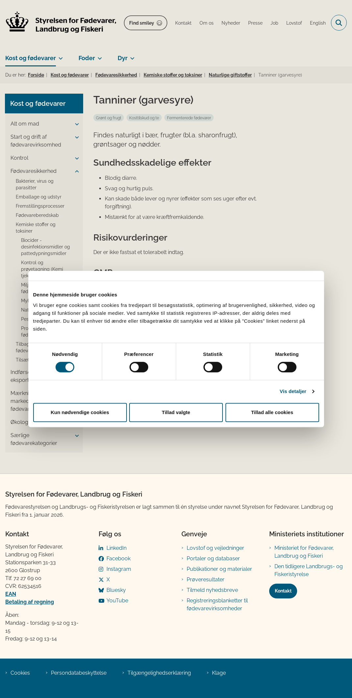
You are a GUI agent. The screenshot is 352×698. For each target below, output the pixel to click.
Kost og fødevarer (30, 58)
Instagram (118, 569)
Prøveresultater (205, 579)
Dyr (123, 58)
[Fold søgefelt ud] (339, 23)
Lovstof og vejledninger (215, 548)
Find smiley (141, 23)
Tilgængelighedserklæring (159, 673)
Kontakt (283, 590)
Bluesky (116, 590)
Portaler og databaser (213, 558)
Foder (87, 58)
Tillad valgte (176, 412)
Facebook (118, 558)
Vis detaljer (293, 391)
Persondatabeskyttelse (78, 673)
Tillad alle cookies (272, 412)
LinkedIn (116, 548)
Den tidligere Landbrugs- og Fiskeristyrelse (308, 570)
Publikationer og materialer (219, 569)
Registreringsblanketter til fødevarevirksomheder (217, 604)
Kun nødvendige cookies (80, 412)
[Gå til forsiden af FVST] (58, 23)
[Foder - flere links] (98, 55)
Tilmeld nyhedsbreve (212, 590)
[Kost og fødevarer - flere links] (59, 55)
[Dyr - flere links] (131, 55)
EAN (10, 594)
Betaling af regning (29, 602)
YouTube (117, 600)
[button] (75, 124)
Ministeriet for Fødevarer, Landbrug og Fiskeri (304, 552)
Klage (219, 673)
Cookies (20, 673)
